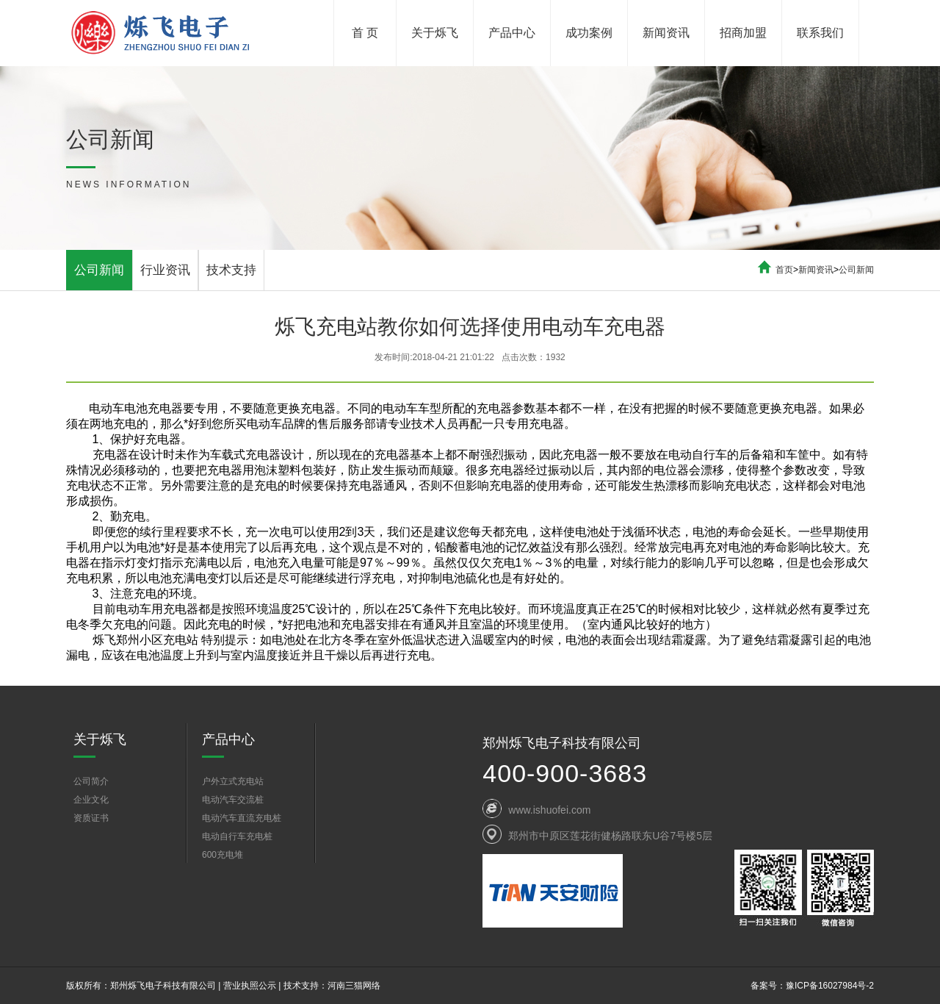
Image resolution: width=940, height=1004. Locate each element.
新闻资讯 (666, 32)
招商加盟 (743, 32)
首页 (784, 270)
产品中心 (511, 32)
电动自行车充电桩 (237, 836)
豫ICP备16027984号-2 (830, 985)
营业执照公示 (249, 985)
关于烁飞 (434, 32)
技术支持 (231, 270)
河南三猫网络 (354, 985)
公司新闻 (99, 270)
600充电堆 (222, 855)
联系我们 (820, 32)
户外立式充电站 (233, 781)
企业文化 (91, 800)
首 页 (365, 32)
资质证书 (91, 818)
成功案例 (588, 32)
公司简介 (91, 781)
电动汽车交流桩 (233, 800)
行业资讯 (165, 270)
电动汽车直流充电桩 (241, 818)
